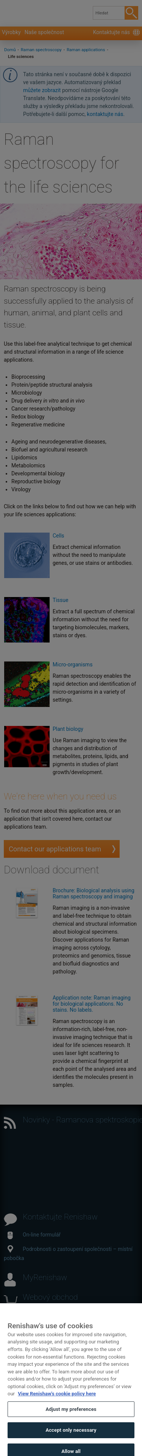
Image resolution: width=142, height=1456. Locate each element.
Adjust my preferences (70, 1417)
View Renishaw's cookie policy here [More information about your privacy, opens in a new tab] (57, 1401)
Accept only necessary (70, 1437)
